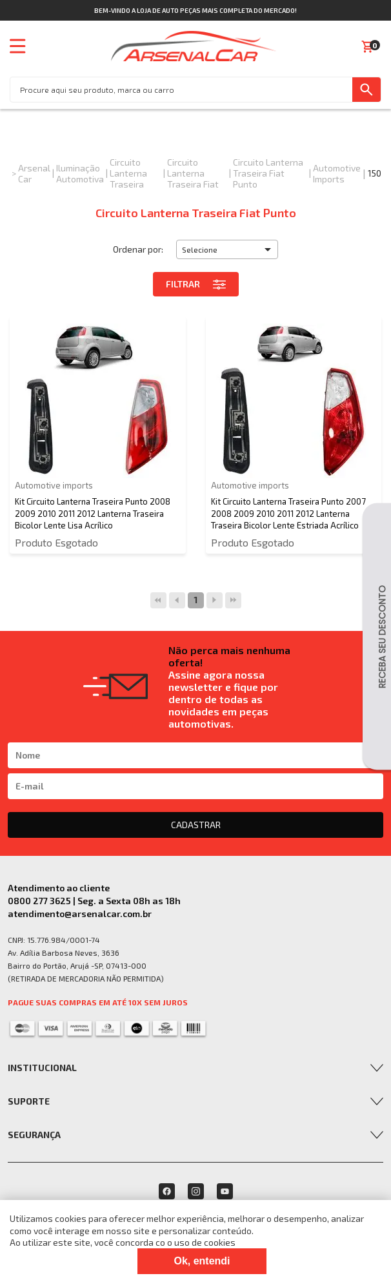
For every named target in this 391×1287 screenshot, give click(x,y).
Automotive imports (337, 173)
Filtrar (196, 284)
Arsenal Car (34, 173)
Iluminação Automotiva (80, 173)
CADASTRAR (196, 824)
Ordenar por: (138, 249)
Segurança (34, 1134)
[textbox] (181, 89)
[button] (227, 249)
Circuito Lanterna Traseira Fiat (193, 173)
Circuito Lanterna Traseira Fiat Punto (268, 173)
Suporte (29, 1101)
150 (374, 173)
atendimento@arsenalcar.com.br (80, 913)
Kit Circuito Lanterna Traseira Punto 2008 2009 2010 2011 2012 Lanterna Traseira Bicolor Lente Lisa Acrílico (92, 513)
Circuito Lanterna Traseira (128, 173)
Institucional (42, 1067)
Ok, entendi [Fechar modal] (202, 1260)
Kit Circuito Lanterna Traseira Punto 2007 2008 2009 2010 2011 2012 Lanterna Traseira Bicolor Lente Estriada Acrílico (288, 513)
